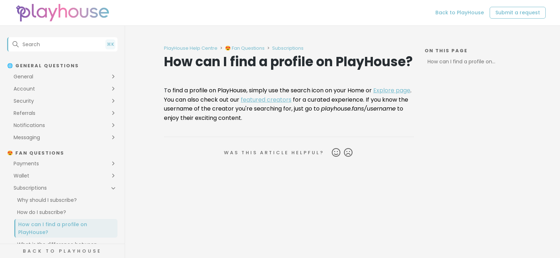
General (23, 76)
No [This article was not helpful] (348, 153)
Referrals (24, 113)
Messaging (27, 137)
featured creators (266, 100)
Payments (26, 163)
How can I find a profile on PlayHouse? (52, 228)
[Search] (62, 44)
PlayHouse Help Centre (191, 48)
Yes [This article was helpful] (336, 153)
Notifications (29, 125)
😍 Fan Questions (245, 48)
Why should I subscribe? (47, 200)
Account (24, 88)
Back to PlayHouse (459, 12)
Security (24, 100)
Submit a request (517, 12)
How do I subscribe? (41, 212)
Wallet (21, 175)
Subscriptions (30, 187)
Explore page (391, 90)
